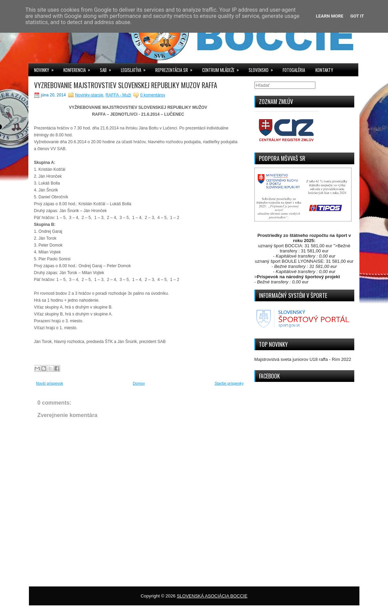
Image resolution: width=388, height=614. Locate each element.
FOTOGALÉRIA (294, 69)
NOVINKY (46, 68)
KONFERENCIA (79, 68)
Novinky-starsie (89, 95)
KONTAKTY (324, 69)
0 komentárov (152, 95)
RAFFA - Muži (118, 95)
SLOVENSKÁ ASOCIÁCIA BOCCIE (212, 596)
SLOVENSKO (263, 68)
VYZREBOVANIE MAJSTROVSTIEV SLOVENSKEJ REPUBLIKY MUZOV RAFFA (125, 85)
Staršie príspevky (228, 383)
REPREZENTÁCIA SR (176, 68)
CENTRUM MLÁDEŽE (222, 68)
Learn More (330, 16)
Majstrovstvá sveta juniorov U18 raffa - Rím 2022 (303, 359)
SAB (108, 68)
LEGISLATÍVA (135, 68)
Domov (139, 383)
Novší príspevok (49, 383)
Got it (357, 16)
